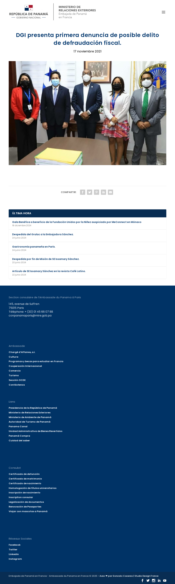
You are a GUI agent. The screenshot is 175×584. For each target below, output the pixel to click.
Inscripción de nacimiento (24, 492)
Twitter (13, 549)
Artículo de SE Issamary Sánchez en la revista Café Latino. (49, 271)
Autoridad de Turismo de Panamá (29, 421)
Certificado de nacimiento (25, 483)
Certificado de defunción (24, 474)
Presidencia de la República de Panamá (33, 408)
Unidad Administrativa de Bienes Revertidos (35, 431)
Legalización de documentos (26, 502)
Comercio (15, 370)
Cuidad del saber (19, 440)
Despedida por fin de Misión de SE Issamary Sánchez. (45, 259)
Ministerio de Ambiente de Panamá (30, 417)
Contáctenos (17, 384)
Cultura (13, 356)
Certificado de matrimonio (25, 478)
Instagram (15, 559)
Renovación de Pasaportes (25, 506)
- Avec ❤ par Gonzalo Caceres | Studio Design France (128, 576)
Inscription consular (21, 497)
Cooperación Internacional (25, 366)
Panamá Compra (19, 435)
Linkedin (14, 554)
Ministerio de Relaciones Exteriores (29, 412)
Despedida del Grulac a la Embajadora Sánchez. (43, 234)
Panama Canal (18, 426)
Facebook (15, 545)
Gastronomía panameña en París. (33, 246)
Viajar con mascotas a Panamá (28, 511)
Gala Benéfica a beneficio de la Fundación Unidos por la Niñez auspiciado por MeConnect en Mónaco (76, 222)
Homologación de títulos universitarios (32, 488)
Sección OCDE (17, 380)
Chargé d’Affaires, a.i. (22, 352)
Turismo (14, 375)
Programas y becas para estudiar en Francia (36, 361)
